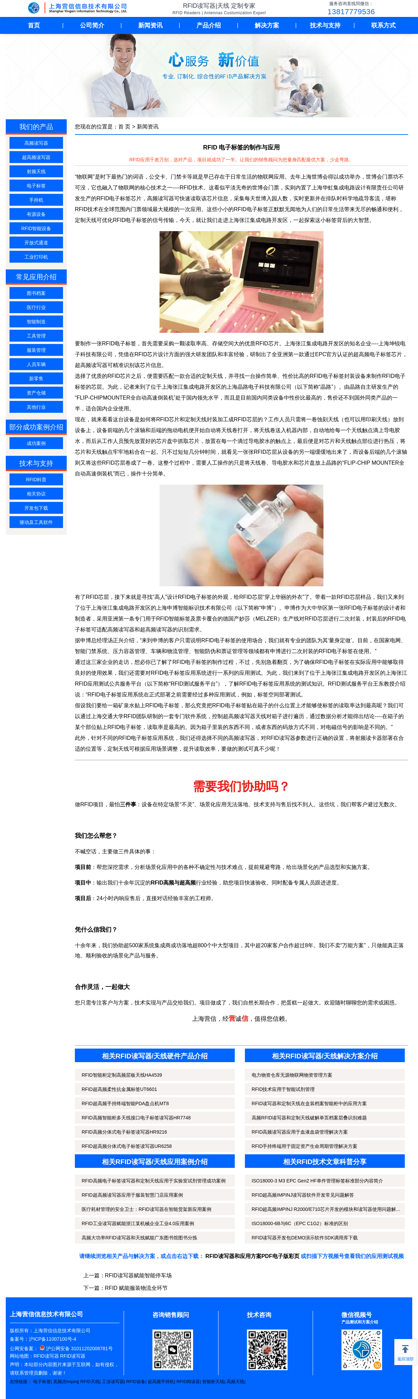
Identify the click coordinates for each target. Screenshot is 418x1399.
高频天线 (235, 1381)
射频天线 (36, 171)
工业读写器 (113, 1381)
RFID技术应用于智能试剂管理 (283, 1089)
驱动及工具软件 (36, 522)
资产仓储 (36, 393)
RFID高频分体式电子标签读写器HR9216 (124, 1132)
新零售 (36, 378)
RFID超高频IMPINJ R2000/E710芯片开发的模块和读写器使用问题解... (326, 1209)
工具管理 (36, 336)
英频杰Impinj (65, 1381)
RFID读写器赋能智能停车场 (138, 1275)
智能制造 (36, 321)
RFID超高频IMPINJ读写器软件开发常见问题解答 (303, 1195)
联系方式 (383, 25)
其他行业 (36, 407)
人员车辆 (36, 364)
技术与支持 (325, 25)
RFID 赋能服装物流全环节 (136, 1288)
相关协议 (36, 493)
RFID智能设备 (36, 228)
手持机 (36, 200)
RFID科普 (36, 479)
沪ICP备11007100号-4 (52, 1339)
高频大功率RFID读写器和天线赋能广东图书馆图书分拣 (139, 1237)
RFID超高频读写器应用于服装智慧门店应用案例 (132, 1195)
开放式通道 (36, 242)
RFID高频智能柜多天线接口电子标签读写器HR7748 (136, 1117)
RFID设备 (135, 1381)
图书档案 (36, 293)
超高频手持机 (161, 1381)
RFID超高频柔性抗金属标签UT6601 (119, 1089)
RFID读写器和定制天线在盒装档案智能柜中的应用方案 (309, 1103)
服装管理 (36, 350)
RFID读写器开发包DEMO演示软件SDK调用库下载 (305, 1237)
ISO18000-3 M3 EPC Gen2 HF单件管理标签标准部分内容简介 (317, 1180)
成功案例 (36, 443)
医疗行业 (36, 307)
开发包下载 (36, 508)
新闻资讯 (150, 25)
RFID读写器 (46, 1356)
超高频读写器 (36, 157)
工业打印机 (36, 257)
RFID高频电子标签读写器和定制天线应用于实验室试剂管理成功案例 (154, 1180)
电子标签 (36, 185)
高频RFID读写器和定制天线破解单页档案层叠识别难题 (309, 1117)
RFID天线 (89, 1381)
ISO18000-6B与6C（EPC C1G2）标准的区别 (300, 1223)
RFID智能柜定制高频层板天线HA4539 (122, 1075)
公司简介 (92, 25)
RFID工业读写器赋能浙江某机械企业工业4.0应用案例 (138, 1223)
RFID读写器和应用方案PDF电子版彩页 (252, 1256)
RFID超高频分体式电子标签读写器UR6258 (127, 1146)
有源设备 (36, 214)
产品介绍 (208, 25)
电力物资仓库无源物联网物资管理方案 (292, 1075)
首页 (34, 25)
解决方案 (267, 25)
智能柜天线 (213, 1381)
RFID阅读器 (188, 1381)
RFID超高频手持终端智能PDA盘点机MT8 (125, 1103)
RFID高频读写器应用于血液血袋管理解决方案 (300, 1132)
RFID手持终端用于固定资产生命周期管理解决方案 (305, 1146)
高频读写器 (36, 143)
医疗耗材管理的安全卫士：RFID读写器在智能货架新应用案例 (146, 1209)
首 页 (124, 126)
